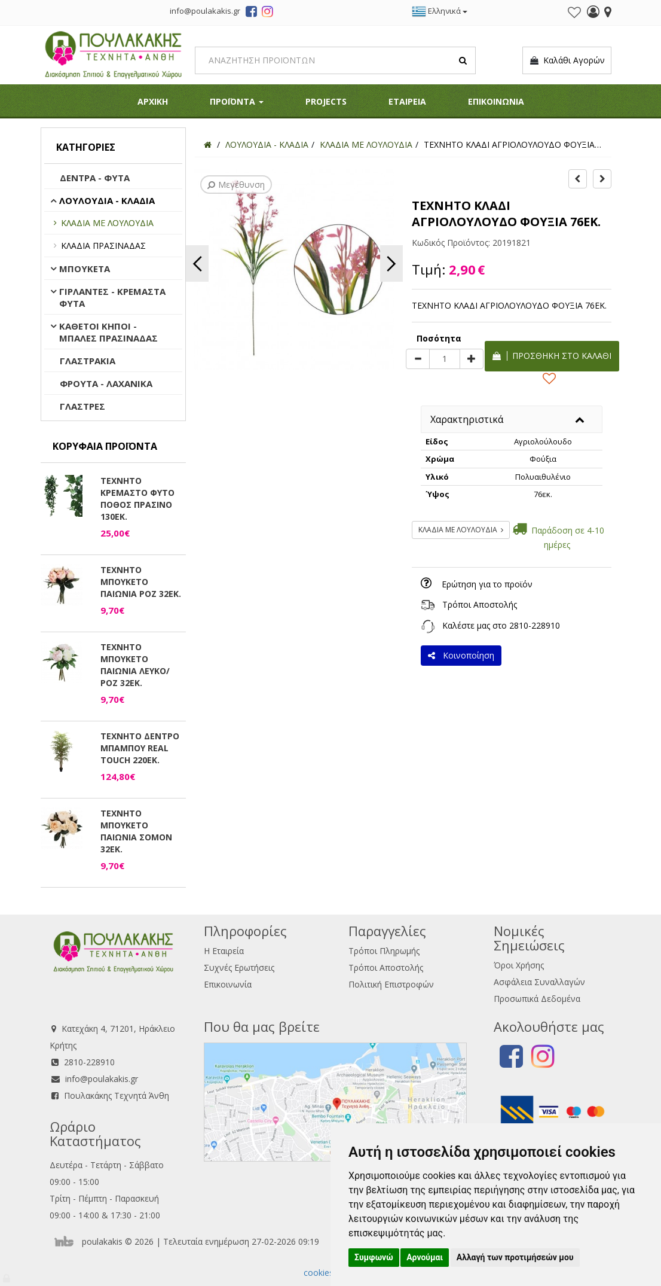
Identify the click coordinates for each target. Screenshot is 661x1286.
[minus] (418, 359)
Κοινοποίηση (461, 655)
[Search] (335, 60)
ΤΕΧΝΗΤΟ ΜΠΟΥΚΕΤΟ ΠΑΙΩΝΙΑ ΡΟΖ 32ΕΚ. (140, 581)
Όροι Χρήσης (519, 965)
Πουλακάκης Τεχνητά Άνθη (116, 1095)
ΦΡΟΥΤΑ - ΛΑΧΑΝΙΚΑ (106, 383)
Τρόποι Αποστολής (479, 604)
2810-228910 (534, 625)
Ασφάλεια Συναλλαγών (539, 982)
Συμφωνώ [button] (373, 1257)
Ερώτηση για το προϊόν (487, 584)
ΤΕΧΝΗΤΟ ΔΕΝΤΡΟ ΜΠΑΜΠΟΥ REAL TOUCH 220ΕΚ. (139, 748)
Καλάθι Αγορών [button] (567, 60)
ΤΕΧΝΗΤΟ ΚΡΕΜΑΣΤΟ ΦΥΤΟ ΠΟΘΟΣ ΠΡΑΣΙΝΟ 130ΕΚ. (137, 498)
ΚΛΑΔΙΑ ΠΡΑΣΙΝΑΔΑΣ (103, 245)
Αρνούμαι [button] (424, 1257)
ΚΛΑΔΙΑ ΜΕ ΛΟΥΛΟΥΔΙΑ (107, 222)
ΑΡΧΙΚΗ (152, 101)
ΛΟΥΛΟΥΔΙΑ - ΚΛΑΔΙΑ (107, 200)
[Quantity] (444, 359)
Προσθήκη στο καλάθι (551, 355)
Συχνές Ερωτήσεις (239, 967)
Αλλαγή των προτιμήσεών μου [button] (515, 1257)
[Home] (208, 144)
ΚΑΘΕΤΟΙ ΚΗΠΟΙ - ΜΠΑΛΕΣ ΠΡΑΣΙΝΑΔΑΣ (108, 332)
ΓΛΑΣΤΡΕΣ (82, 406)
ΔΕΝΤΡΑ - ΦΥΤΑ (95, 178)
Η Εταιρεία (224, 950)
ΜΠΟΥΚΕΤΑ (84, 269)
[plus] (471, 359)
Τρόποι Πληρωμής (384, 950)
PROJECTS (326, 101)
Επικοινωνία (228, 984)
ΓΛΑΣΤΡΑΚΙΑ (87, 361)
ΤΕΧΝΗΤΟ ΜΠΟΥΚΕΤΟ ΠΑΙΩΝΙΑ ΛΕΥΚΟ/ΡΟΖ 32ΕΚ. (135, 664)
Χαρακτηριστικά (466, 419)
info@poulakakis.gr (101, 1078)
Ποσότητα (439, 338)
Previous (197, 263)
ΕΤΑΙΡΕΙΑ (407, 101)
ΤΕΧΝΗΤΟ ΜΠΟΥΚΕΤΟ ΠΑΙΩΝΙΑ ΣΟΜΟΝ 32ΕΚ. (136, 831)
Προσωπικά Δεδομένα (537, 998)
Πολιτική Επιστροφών (391, 984)
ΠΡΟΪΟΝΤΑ (237, 101)
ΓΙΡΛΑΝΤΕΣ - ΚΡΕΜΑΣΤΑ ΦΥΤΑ (112, 297)
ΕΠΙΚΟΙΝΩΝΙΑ (496, 101)
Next (391, 263)
